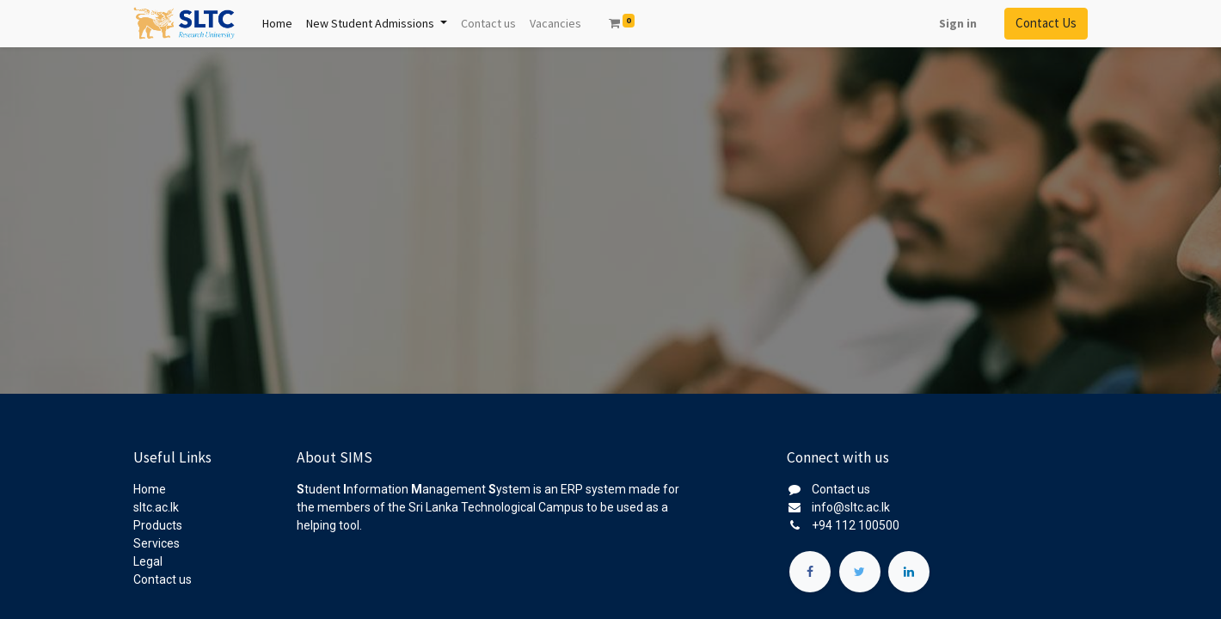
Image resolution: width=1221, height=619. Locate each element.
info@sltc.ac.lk (851, 507)
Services (156, 543)
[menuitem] (277, 24)
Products (157, 525)
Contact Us (1046, 23)
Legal (148, 561)
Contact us (162, 579)
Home (149, 489)
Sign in (958, 23)
